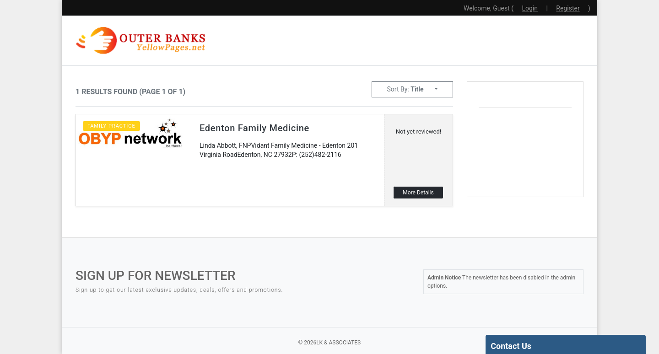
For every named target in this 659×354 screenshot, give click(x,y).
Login (530, 8)
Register (567, 8)
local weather (547, 180)
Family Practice (111, 126)
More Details (418, 192)
